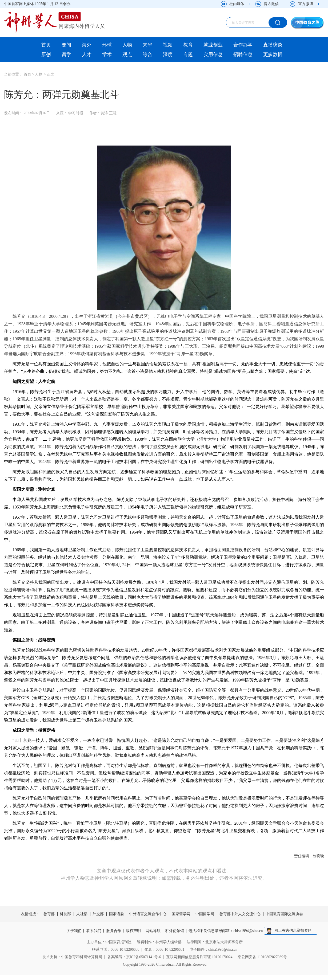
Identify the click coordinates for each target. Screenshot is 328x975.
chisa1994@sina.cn (249, 931)
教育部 (49, 914)
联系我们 (93, 931)
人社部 (81, 914)
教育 (188, 45)
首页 (46, 45)
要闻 (66, 45)
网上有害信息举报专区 (294, 931)
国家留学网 (181, 914)
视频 (168, 45)
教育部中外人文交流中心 (240, 914)
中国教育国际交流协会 (284, 914)
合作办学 (243, 45)
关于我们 (73, 931)
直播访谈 (272, 45)
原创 (46, 54)
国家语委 (116, 914)
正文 (50, 74)
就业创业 (213, 45)
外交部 (98, 914)
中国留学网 (204, 914)
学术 (107, 54)
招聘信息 (243, 54)
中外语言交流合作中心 (147, 914)
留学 (66, 54)
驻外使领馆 (175, 931)
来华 (147, 45)
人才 (86, 54)
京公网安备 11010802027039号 (262, 957)
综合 (147, 54)
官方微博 (305, 4)
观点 (127, 54)
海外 (86, 45)
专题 (188, 54)
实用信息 (213, 54)
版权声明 (133, 931)
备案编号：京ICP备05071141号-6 (134, 957)
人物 (127, 45)
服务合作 (113, 931)
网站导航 (153, 931)
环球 (107, 45)
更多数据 (272, 54)
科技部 (65, 914)
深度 (168, 54)
